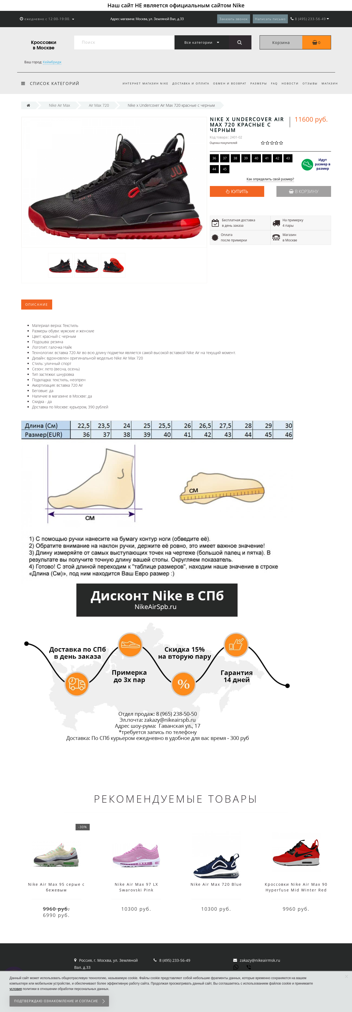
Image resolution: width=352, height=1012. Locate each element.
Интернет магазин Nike (140, 83)
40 (256, 158)
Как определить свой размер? (270, 179)
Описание (36, 304)
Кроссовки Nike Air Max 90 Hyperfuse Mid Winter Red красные (296, 890)
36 (214, 158)
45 (225, 169)
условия (16, 989)
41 (267, 158)
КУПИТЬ (239, 191)
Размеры (255, 83)
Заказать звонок (233, 19)
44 (214, 169)
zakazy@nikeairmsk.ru (260, 960)
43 (288, 158)
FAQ (272, 83)
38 (235, 158)
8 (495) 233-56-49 (174, 960)
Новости (288, 83)
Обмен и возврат (225, 83)
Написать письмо (270, 19)
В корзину (303, 191)
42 (277, 158)
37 (225, 158)
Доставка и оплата (185, 83)
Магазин (330, 83)
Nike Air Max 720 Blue (216, 884)
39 (246, 158)
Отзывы (309, 83)
